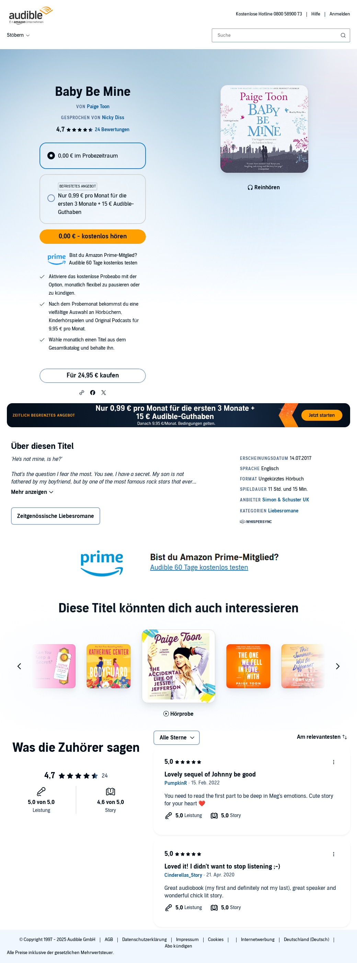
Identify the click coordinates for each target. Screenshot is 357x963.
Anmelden (340, 14)
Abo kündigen (178, 946)
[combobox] (281, 35)
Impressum (188, 939)
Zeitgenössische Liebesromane (55, 516)
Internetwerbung (258, 939)
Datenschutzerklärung (145, 939)
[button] (81, 392)
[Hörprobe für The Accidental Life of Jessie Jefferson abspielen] (178, 714)
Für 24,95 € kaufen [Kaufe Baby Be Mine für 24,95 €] (93, 375)
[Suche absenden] (344, 35)
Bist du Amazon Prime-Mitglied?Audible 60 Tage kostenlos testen (103, 259)
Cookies (216, 939)
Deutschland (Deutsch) (307, 939)
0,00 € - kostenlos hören (93, 236)
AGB (109, 939)
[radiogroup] (92, 183)
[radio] (92, 156)
